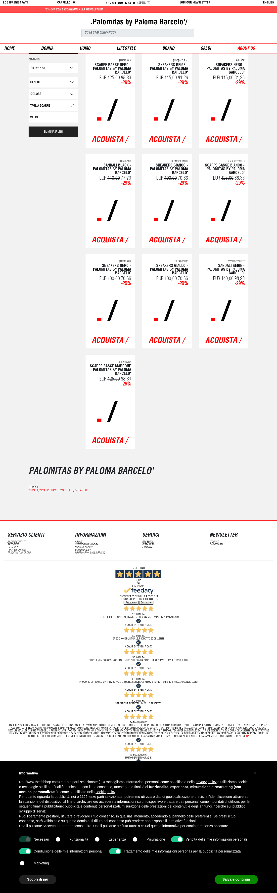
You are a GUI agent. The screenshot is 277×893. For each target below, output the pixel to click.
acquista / (109, 140)
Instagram (148, 544)
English (268, 2)
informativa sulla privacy (91, 553)
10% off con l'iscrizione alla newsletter (89, 9)
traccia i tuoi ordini (18, 553)
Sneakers (81, 490)
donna (47, 49)
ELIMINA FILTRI (53, 132)
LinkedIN (147, 547)
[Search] (137, 33)
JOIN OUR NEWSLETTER (195, 2)
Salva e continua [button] (236, 879)
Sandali (67, 490)
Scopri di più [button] (37, 879)
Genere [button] (35, 82)
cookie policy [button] (105, 792)
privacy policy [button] (206, 782)
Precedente (131, 602)
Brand (168, 49)
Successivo (146, 602)
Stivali (33, 490)
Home (9, 49)
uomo (85, 49)
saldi (206, 49)
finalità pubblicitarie (48, 806)
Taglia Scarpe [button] (40, 106)
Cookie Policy (83, 550)
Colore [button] (35, 94)
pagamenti (13, 547)
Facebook (148, 542)
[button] (255, 773)
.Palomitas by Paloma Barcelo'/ (138, 22)
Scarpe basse (49, 490)
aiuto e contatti (16, 542)
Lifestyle (126, 49)
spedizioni (13, 544)
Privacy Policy (83, 547)
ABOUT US (246, 49)
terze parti (96, 797)
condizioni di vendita (86, 544)
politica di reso (16, 550)
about (78, 542)
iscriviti (214, 542)
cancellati (216, 544)
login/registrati (15, 2)
